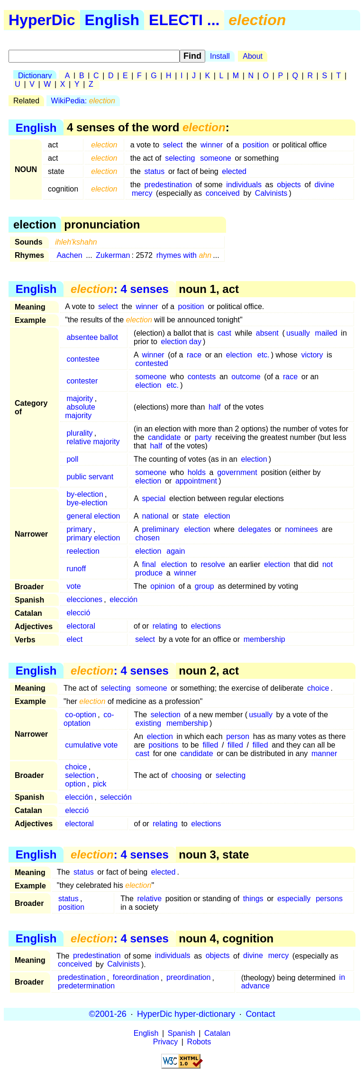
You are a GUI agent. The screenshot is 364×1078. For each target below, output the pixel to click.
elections (206, 626)
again (175, 551)
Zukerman (113, 255)
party (203, 437)
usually (298, 333)
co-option (80, 715)
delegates (254, 529)
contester (82, 381)
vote (73, 586)
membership (264, 639)
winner (211, 145)
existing (148, 723)
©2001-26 (108, 1014)
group (204, 586)
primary (78, 529)
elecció (78, 613)
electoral (80, 626)
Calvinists (271, 193)
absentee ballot (92, 337)
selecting (180, 158)
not (327, 564)
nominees (301, 529)
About (253, 56)
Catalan (217, 1033)
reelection (82, 551)
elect (74, 639)
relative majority (92, 442)
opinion (162, 586)
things (253, 899)
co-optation (89, 719)
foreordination (136, 978)
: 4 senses (120, 289)
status (155, 171)
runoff (76, 569)
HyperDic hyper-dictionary (186, 1014)
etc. (263, 355)
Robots (199, 1042)
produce (149, 573)
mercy (142, 193)
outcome (245, 377)
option (75, 784)
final (148, 564)
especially (293, 899)
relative (149, 899)
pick (99, 784)
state (190, 516)
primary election (93, 538)
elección (123, 599)
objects (289, 185)
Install (220, 56)
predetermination (86, 986)
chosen (147, 538)
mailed (326, 333)
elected (234, 171)
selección (116, 797)
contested (151, 363)
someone (215, 158)
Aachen (69, 255)
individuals (244, 185)
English (112, 19)
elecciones (84, 599)
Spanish (181, 1033)
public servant (89, 477)
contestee (82, 359)
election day (181, 342)
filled (210, 745)
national (155, 516)
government (237, 472)
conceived (223, 193)
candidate (164, 437)
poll (72, 459)
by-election (84, 494)
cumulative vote (91, 745)
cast (224, 333)
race (194, 355)
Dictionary (35, 76)
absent (267, 333)
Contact (260, 1014)
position (256, 145)
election (239, 355)
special (153, 498)
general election (93, 516)
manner (324, 753)
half (215, 407)
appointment (196, 481)
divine (324, 185)
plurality (79, 433)
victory (312, 355)
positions (163, 745)
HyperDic (42, 19)
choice (318, 688)
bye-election (86, 503)
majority (79, 398)
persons (329, 899)
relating (165, 626)
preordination (188, 978)
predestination (168, 185)
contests (202, 377)
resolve (212, 564)
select (173, 145)
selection (166, 715)
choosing (186, 775)
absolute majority (80, 411)
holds (197, 472)
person (237, 736)
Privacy (165, 1042)
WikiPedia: (83, 101)
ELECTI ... (184, 19)
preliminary (160, 529)
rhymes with (184, 255)
